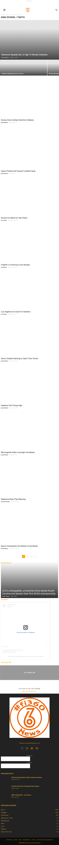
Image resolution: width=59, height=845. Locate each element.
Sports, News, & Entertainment (45, 840)
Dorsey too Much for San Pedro (14, 218)
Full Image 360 (6, 662)
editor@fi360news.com (33, 743)
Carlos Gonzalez (5, 501)
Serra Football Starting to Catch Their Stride (19, 358)
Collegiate (4, 812)
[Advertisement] (29, 4)
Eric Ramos (4, 220)
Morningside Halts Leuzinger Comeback (18, 452)
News (2, 823)
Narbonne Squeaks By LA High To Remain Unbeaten (26, 777)
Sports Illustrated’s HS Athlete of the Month (19, 546)
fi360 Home (9, 840)
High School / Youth (7, 818)
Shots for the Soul (6, 832)
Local (2, 826)
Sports (3, 810)
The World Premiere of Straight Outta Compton (25, 786)
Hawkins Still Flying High (11, 405)
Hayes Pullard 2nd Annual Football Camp (18, 171)
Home (2, 14)
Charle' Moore (5, 596)
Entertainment (5, 821)
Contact (34, 840)
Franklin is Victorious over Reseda (15, 265)
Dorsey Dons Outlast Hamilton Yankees (17, 120)
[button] (56, 9)
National (3, 829)
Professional (4, 815)
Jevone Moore (5, 57)
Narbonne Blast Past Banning (13, 499)
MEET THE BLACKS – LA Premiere (21, 795)
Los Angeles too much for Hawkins (15, 312)
